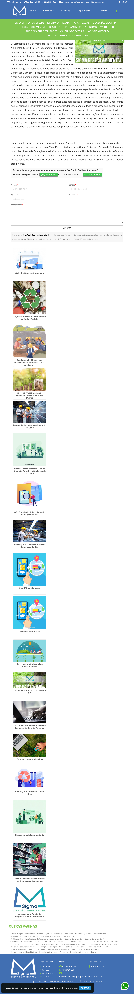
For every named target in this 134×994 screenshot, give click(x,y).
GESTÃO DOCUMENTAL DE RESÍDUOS (40, 27)
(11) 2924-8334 (33, 2)
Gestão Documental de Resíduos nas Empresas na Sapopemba (30, 880)
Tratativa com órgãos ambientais (67, 35)
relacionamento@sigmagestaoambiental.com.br (82, 2)
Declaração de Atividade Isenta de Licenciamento (63, 942)
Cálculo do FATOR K (72, 31)
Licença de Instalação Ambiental (72, 947)
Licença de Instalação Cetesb (99, 947)
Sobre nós (48, 10)
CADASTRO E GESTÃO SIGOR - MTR (100, 22)
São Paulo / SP (15, 2)
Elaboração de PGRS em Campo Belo (29, 793)
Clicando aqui (92, 175)
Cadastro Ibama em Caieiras (30, 759)
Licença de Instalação (48, 947)
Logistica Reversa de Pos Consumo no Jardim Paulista (30, 318)
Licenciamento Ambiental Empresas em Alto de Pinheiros (29, 915)
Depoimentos (84, 10)
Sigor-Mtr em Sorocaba (29, 588)
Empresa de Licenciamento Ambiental (71, 944)
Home (32, 10)
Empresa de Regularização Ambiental (103, 944)
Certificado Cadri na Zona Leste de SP (30, 691)
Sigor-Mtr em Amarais (29, 632)
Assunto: (73, 195)
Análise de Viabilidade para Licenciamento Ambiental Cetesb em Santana (29, 362)
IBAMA (66, 22)
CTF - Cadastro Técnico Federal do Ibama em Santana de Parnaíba (30, 727)
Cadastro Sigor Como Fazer (62, 934)
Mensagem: (17, 205)
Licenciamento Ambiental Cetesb (23, 952)
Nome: (14, 185)
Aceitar (85, 988)
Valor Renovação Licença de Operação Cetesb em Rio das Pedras (29, 395)
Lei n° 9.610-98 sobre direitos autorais (84, 239)
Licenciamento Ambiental (89, 950)
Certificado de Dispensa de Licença (24, 937)
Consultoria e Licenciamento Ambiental (26, 942)
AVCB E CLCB (107, 27)
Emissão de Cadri (111, 942)
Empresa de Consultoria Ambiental (40, 944)
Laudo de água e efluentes (40, 31)
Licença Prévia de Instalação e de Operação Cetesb (56, 950)
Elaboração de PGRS (94, 942)
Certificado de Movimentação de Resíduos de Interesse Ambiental (36, 939)
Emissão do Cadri (17, 944)
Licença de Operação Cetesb (21, 950)
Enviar (67, 228)
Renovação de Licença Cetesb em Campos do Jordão (29, 546)
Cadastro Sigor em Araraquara (29, 273)
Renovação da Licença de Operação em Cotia (29, 426)
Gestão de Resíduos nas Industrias (23, 947)
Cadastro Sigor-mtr (83, 934)
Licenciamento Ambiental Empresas (53, 952)
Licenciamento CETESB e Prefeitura (37, 22)
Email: (72, 185)
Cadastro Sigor (43, 934)
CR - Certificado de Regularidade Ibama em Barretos (29, 513)
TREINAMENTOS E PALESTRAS (80, 27)
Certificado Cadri (99, 934)
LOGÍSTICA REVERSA (98, 31)
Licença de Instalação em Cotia (29, 835)
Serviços (65, 10)
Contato (103, 10)
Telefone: (15, 195)
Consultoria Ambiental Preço (96, 939)
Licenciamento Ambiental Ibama (83, 952)
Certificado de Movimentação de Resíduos (57, 937)
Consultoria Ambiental (73, 939)
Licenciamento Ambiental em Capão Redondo (29, 665)
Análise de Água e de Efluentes (22, 934)
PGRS (76, 22)
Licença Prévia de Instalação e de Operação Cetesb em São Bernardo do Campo (29, 471)
